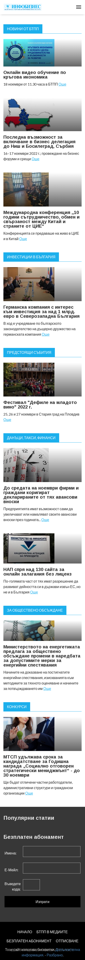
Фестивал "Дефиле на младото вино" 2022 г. (40, 404)
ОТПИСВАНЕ (67, 941)
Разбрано (55, 955)
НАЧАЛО (24, 932)
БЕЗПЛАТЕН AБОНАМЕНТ (29, 941)
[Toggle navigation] (78, 7)
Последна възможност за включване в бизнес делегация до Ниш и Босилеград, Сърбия (39, 142)
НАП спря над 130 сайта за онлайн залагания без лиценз (37, 571)
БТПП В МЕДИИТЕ (52, 932)
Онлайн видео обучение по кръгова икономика (34, 74)
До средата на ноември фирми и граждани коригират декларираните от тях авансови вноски (41, 494)
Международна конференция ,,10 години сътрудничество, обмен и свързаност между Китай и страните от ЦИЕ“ (41, 219)
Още (62, 84)
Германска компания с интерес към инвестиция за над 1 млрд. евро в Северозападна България (41, 312)
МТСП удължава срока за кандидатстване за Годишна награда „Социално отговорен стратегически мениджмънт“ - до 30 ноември (41, 766)
